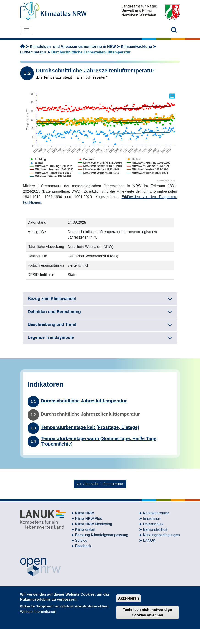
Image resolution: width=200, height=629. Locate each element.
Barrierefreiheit (155, 529)
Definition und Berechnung (54, 311)
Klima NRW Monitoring (93, 524)
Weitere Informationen (38, 611)
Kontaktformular (156, 513)
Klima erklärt (85, 529)
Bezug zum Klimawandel (52, 298)
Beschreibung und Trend (52, 324)
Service (81, 540)
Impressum (152, 518)
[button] (174, 30)
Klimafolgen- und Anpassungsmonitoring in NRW (73, 46)
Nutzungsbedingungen (161, 535)
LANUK (149, 540)
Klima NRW (84, 513)
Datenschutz (153, 524)
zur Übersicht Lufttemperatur (100, 484)
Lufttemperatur (33, 52)
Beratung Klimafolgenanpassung (101, 535)
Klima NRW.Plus (88, 518)
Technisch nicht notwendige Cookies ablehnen (147, 612)
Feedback (83, 546)
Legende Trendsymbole (51, 337)
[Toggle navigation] (26, 30)
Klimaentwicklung (136, 46)
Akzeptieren (128, 598)
